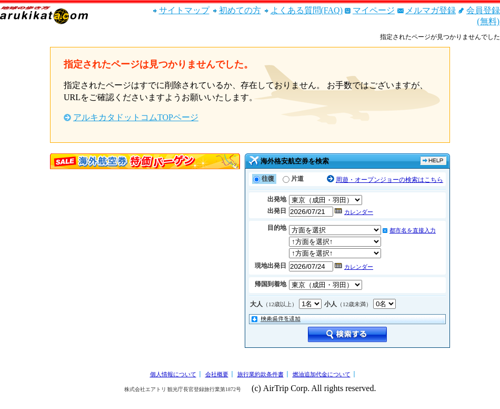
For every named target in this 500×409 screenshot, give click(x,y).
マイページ (374, 10)
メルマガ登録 (430, 10)
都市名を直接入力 (412, 230)
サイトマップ (184, 10)
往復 (268, 178)
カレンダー (358, 212)
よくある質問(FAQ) (307, 10)
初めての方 (240, 10)
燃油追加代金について (322, 374)
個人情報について (173, 374)
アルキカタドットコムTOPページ (135, 117)
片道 (297, 178)
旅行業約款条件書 (260, 374)
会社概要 (216, 374)
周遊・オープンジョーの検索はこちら (389, 179)
